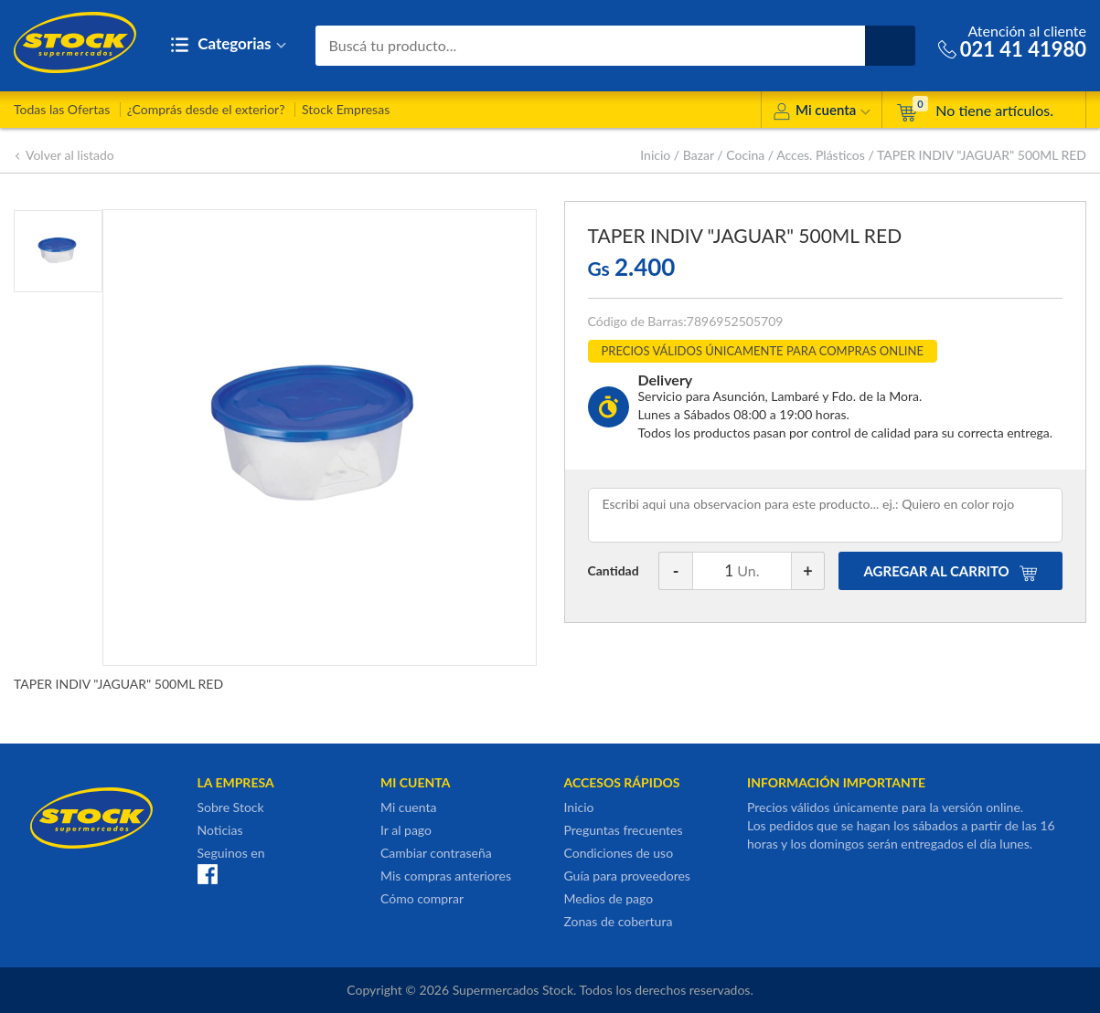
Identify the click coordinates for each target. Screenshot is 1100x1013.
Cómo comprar (422, 898)
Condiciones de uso (619, 852)
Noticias (220, 830)
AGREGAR (951, 571)
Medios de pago (609, 898)
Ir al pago (406, 830)
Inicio (655, 155)
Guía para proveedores (627, 875)
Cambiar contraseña (436, 852)
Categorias (228, 45)
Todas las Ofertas (62, 109)
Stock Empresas (346, 109)
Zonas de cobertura (618, 921)
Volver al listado (64, 155)
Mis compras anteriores (445, 875)
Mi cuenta (821, 112)
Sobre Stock (231, 807)
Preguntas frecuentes (623, 830)
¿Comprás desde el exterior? (206, 109)
